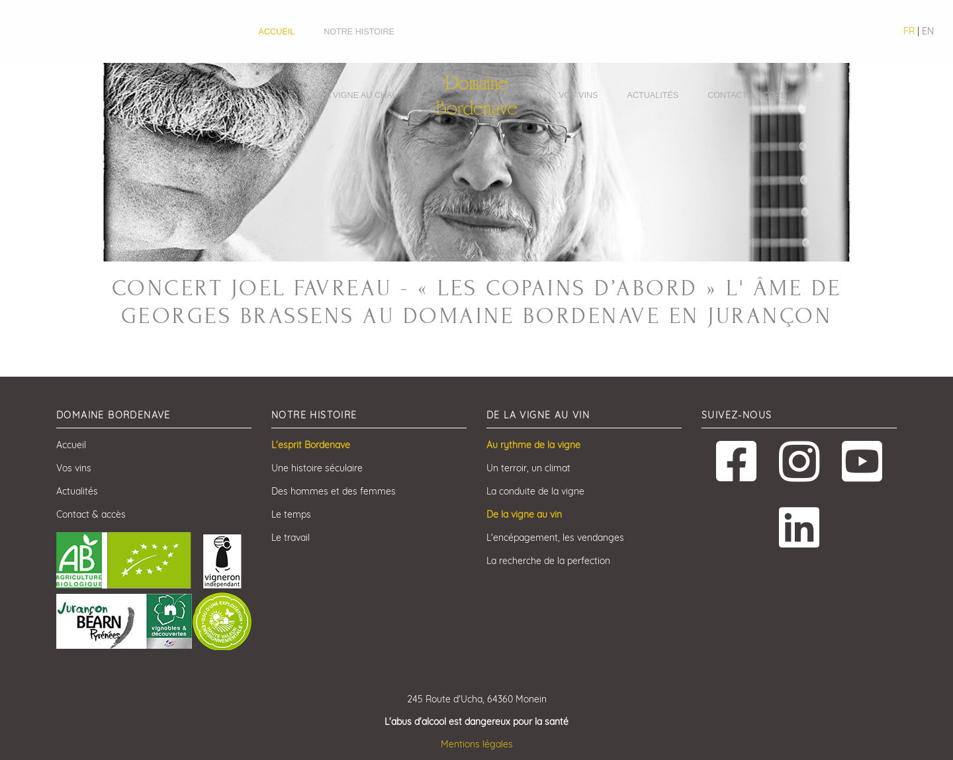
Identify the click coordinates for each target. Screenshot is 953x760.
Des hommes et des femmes (333, 491)
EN (928, 31)
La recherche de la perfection (548, 561)
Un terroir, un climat (528, 468)
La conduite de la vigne (535, 491)
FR (909, 31)
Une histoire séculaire (317, 468)
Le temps (291, 514)
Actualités (653, 95)
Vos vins (578, 95)
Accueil (277, 31)
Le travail (290, 538)
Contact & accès (746, 95)
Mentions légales (477, 744)
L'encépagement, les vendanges (555, 538)
